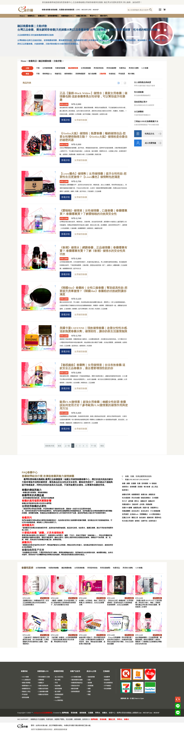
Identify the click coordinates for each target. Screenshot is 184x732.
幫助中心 (93, 16)
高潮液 (140, 487)
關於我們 (103, 16)
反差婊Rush (134, 514)
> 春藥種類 (40, 680)
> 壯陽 (89, 680)
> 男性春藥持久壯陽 (43, 677)
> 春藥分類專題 (26, 683)
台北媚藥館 (139, 112)
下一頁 (93, 446)
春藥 (123, 483)
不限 (38, 68)
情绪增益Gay (47, 74)
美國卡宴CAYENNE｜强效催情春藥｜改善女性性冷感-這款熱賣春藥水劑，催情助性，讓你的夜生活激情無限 (94, 329)
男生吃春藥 (135, 498)
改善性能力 (153, 521)
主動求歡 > (58, 61)
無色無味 (142, 517)
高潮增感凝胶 (80, 74)
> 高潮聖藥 (90, 685)
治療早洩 (144, 521)
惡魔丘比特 (126, 517)
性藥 (138, 483)
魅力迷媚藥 (92, 74)
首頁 (59, 446)
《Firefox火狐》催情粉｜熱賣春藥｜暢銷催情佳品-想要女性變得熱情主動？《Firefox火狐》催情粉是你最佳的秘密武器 (93, 137)
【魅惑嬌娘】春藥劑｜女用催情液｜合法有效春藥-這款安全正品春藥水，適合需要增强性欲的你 (92, 366)
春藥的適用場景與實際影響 (36, 500)
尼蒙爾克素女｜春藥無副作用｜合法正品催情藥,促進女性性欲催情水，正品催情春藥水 (36, 603)
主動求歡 (102, 74)
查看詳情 (65, 120)
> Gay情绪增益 (58, 700)
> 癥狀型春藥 (74, 688)
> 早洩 (56, 683)
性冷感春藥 (139, 92)
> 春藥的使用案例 (42, 694)
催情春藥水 (68, 74)
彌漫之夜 (134, 517)
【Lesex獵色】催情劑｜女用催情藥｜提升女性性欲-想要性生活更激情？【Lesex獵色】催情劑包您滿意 (93, 175)
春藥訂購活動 (81, 16)
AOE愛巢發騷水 (155, 514)
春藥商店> (33, 61)
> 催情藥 (89, 683)
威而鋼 (130, 501)
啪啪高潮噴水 (146, 498)
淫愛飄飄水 (144, 514)
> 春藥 (89, 688)
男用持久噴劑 (134, 68)
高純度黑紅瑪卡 (140, 102)
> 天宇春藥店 (107, 685)
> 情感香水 (57, 697)
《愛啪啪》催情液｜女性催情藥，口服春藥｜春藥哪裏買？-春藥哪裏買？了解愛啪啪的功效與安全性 (93, 212)
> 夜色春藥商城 (108, 683)
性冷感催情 (126, 498)
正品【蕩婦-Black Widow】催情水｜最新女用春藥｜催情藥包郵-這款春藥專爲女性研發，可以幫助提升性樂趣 (93, 96)
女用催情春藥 (47, 68)
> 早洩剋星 (24, 694)
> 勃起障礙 (57, 685)
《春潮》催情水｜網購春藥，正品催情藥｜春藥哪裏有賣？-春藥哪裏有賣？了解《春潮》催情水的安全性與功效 (93, 251)
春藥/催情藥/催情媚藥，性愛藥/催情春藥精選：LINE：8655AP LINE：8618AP (70, 10)
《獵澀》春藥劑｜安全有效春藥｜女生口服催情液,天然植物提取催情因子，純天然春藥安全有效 (64, 603)
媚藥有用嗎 (126, 494)
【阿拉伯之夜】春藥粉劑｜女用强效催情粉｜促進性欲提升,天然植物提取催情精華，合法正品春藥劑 (120, 603)
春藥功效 (144, 494)
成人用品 (154, 487)
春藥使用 (41, 16)
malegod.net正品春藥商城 (43, 713)
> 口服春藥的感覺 (42, 691)
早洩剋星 (121, 74)
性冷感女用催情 (128, 521)
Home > (24, 61)
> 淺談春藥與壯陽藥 (76, 680)
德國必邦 (143, 501)
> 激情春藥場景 (75, 691)
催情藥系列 (28, 525)
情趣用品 (58, 74)
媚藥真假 (152, 494)
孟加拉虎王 (145, 511)
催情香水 (125, 487)
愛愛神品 (158, 517)
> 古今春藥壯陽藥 (75, 677)
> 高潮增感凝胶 (58, 694)
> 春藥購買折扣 (26, 688)
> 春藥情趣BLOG (26, 685)
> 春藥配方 (40, 683)
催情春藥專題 (53, 16)
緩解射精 (150, 517)
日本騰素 (155, 498)
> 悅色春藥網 (107, 688)
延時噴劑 (145, 483)
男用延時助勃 (99, 68)
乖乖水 (97, 713)
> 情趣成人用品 (26, 691)
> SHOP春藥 (25, 677)
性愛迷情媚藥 (60, 68)
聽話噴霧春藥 (73, 68)
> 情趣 (89, 694)
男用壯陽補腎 (111, 68)
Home (22, 16)
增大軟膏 (147, 487)
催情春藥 (82, 713)
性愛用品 (122, 68)
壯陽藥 (133, 483)
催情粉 (137, 521)
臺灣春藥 (65, 713)
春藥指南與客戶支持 (33, 549)
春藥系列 (27, 517)
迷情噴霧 (133, 487)
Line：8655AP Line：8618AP (148, 713)
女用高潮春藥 (86, 68)
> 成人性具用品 (58, 677)
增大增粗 (131, 74)
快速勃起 (112, 74)
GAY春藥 (145, 68)
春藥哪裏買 (135, 494)
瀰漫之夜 (111, 719)
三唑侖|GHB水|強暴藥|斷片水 (146, 121)
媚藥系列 (27, 542)
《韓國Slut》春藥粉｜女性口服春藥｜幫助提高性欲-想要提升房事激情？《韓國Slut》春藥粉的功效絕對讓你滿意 (93, 291)
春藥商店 (31, 16)
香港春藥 (74, 713)
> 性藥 (89, 691)
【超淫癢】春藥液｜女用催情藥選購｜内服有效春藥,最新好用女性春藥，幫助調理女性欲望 (64, 640)
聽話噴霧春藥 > (45, 61)
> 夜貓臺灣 (106, 677)
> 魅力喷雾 (57, 691)
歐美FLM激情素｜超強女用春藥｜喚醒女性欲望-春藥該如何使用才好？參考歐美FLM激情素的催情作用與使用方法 (94, 405)
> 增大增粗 (57, 680)
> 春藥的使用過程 (42, 688)
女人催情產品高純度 (142, 82)
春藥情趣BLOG (67, 16)
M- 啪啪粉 (153, 483)
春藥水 (104, 713)
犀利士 (136, 501)
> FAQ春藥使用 (26, 680)
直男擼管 (125, 514)
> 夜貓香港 (106, 680)
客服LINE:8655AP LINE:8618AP (137, 479)
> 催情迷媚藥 (25, 697)
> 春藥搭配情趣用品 (76, 683)
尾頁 (102, 446)
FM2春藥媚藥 (155, 511)
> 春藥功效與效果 (42, 685)
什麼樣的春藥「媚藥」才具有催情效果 (43, 532)
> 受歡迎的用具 (75, 685)
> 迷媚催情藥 (91, 677)
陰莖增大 (125, 490)
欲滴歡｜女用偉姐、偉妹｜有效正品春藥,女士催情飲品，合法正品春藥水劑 (92, 603)
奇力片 (124, 501)
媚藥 (128, 483)
